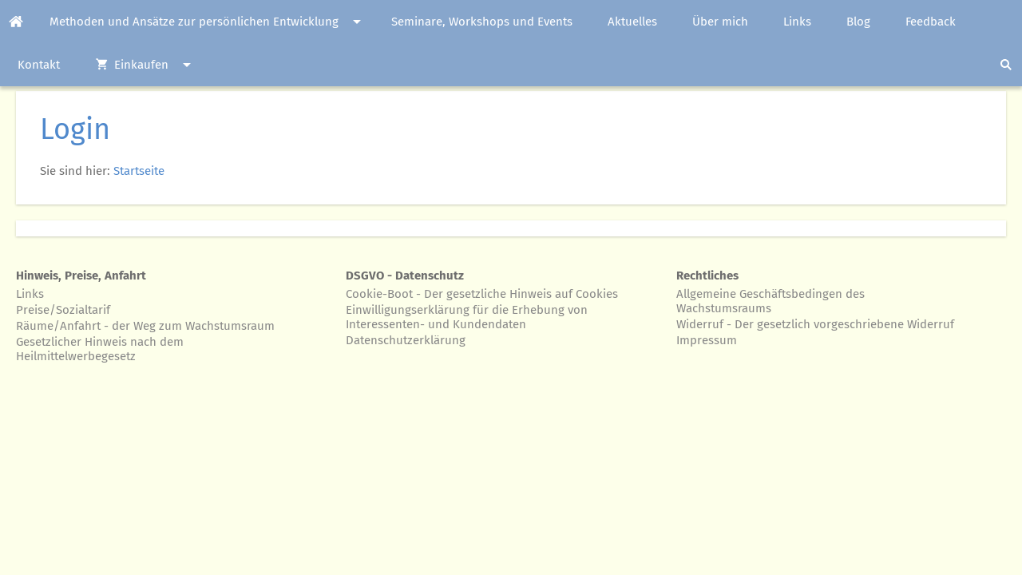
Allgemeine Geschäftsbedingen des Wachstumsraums (770, 301)
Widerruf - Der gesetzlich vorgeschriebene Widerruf (815, 324)
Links (30, 294)
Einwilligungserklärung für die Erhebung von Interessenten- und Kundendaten (467, 317)
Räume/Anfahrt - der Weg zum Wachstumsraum (145, 326)
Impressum (706, 340)
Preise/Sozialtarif (63, 310)
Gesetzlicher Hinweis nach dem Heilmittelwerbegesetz (100, 349)
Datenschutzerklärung (405, 340)
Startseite (138, 171)
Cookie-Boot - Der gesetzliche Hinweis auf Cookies (482, 294)
